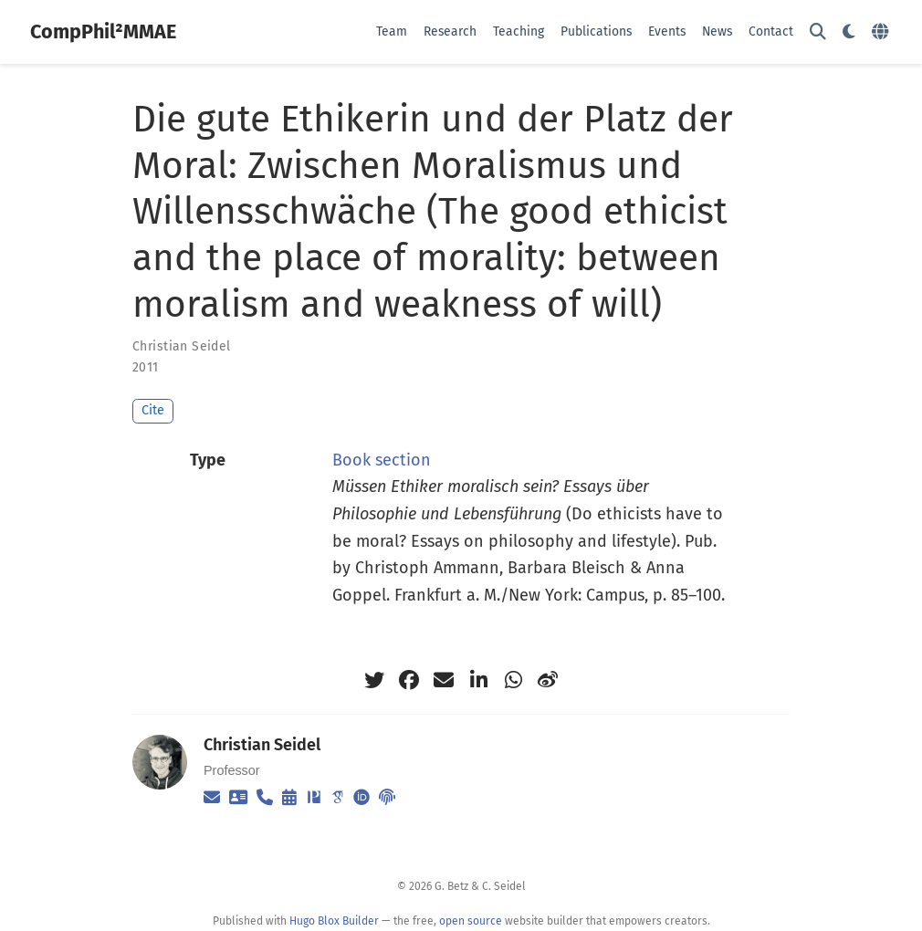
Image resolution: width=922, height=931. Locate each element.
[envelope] (443, 680)
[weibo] (547, 680)
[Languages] (882, 32)
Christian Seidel (181, 346)
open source (470, 921)
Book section (381, 460)
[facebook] (409, 680)
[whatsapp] (513, 680)
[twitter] (374, 680)
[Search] (818, 32)
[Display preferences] (849, 32)
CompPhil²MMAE (103, 32)
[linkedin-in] (478, 680)
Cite (152, 410)
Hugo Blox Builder (334, 921)
